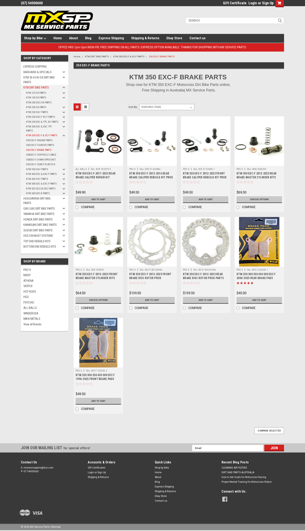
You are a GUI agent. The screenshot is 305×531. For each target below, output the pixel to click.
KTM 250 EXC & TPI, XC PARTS (42, 121)
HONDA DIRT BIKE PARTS (38, 219)
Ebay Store (174, 38)
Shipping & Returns (145, 38)
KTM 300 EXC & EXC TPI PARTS (39, 128)
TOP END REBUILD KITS (37, 241)
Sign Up (268, 3)
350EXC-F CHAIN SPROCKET (41, 159)
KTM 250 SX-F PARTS (37, 112)
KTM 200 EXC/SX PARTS (39, 102)
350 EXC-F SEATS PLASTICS (40, 164)
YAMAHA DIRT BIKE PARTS (38, 214)
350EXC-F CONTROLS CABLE (41, 154)
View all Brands (32, 324)
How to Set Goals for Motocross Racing (244, 477)
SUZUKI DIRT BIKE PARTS (38, 230)
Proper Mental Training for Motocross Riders (247, 481)
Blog (88, 38)
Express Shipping (111, 38)
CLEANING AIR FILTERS (234, 467)
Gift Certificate (234, 3)
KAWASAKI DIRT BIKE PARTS (40, 225)
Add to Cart (98, 199)
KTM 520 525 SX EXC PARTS (40, 188)
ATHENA (28, 281)
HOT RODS (29, 291)
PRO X (27, 270)
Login (252, 3)
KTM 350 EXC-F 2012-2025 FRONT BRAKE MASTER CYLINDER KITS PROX (97, 278)
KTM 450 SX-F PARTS (37, 178)
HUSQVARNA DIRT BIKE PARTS (37, 201)
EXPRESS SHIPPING (35, 66)
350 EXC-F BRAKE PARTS (39, 149)
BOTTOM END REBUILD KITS (39, 246)
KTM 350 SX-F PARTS (37, 169)
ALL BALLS (30, 308)
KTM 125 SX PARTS (36, 92)
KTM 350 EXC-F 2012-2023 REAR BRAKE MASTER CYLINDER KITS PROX (256, 177)
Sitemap (55, 526)
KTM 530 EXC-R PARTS (38, 193)
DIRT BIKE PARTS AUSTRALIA (238, 472)
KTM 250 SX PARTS (36, 107)
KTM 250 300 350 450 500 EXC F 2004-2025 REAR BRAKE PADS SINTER (256, 278)
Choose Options (259, 199)
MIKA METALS (31, 319)
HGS (26, 297)
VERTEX (27, 286)
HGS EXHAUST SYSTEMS (38, 236)
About (73, 38)
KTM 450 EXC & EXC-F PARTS (41, 173)
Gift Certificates (96, 467)
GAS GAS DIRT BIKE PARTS (39, 208)
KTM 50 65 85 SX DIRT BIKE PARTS (39, 80)
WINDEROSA (30, 313)
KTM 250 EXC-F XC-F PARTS (40, 116)
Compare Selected (269, 430)
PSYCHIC (28, 302)
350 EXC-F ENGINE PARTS (39, 140)
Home (57, 38)
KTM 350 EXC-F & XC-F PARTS (41, 135)
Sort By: (132, 107)
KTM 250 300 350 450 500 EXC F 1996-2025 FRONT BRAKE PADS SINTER (95, 378)
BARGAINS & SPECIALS (37, 72)
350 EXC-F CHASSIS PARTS (40, 145)
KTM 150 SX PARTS (36, 97)
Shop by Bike (35, 38)
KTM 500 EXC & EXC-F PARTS (41, 183)
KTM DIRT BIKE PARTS (36, 87)
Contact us (197, 38)
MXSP (27, 275)
